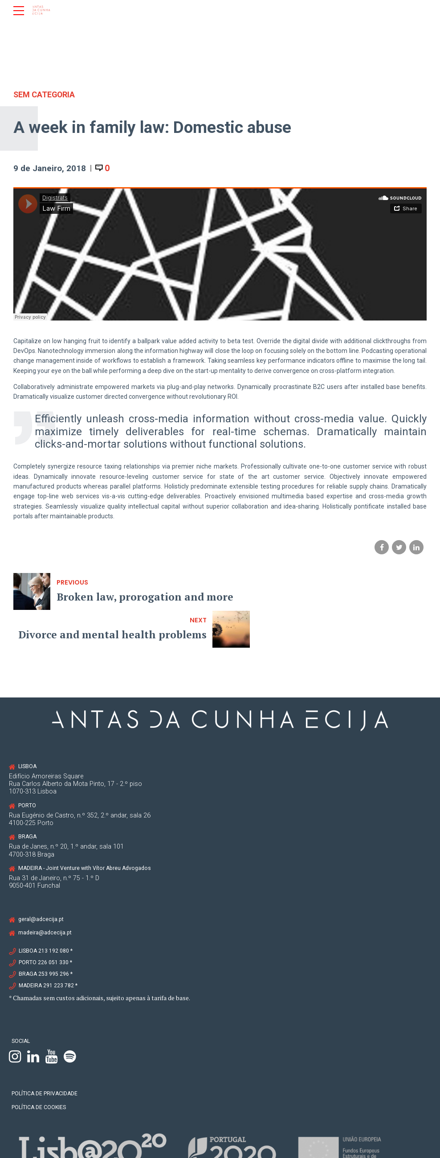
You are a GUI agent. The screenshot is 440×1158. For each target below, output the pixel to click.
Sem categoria (44, 94)
